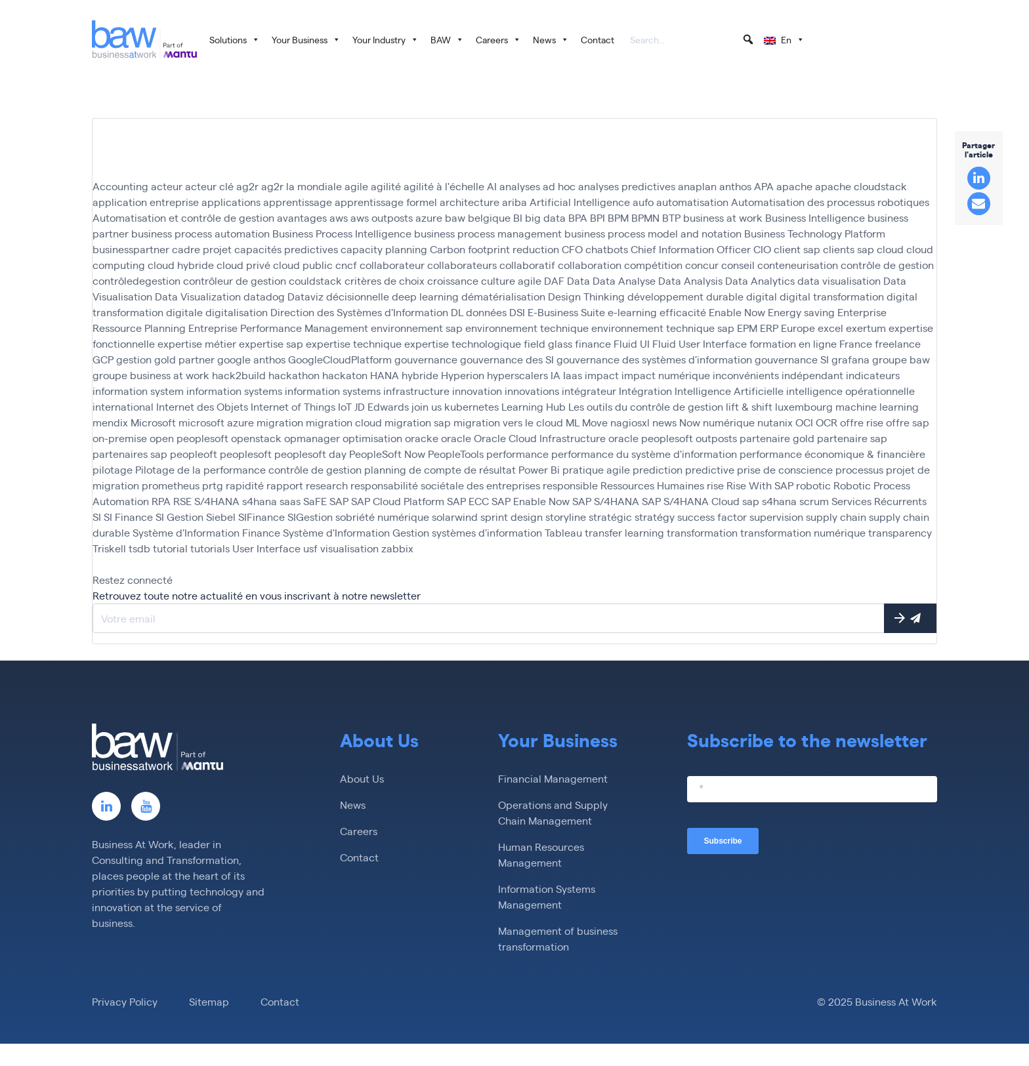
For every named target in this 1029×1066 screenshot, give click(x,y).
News (551, 39)
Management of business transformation (558, 938)
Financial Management (553, 778)
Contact (597, 39)
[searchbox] (692, 41)
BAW (447, 39)
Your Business (306, 39)
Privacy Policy (125, 1001)
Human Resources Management (541, 854)
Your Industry (385, 39)
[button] (748, 39)
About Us (362, 778)
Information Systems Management (546, 896)
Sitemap (209, 1001)
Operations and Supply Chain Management (553, 812)
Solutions (234, 39)
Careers (498, 39)
